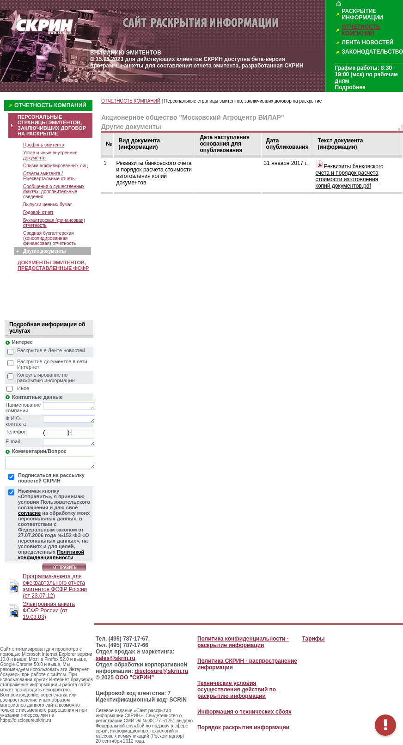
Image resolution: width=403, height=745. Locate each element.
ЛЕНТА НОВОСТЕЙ (368, 42)
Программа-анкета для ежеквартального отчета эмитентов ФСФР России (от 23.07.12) (55, 586)
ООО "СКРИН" (134, 677)
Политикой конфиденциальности (51, 554)
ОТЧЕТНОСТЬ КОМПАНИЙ (361, 30)
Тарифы (313, 638)
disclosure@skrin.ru (161, 671)
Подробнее (350, 87)
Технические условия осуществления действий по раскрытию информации (236, 689)
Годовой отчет (38, 212)
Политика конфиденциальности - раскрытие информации (243, 641)
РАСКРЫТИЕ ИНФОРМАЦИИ (362, 14)
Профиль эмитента (43, 144)
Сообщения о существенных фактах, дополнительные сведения (54, 191)
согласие (29, 513)
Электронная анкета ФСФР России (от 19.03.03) (49, 610)
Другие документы (44, 251)
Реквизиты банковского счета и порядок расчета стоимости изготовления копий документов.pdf (350, 176)
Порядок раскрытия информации (243, 727)
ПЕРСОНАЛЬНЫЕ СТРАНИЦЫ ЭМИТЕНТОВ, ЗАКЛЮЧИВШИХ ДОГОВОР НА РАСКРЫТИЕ (52, 125)
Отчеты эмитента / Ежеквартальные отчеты (49, 176)
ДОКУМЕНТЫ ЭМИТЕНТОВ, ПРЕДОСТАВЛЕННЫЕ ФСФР (53, 265)
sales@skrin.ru (115, 658)
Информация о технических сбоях (244, 711)
